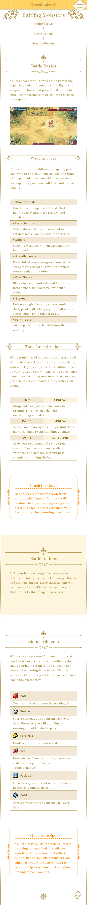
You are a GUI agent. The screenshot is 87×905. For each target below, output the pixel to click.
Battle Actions (43, 33)
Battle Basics (43, 23)
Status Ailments (43, 43)
